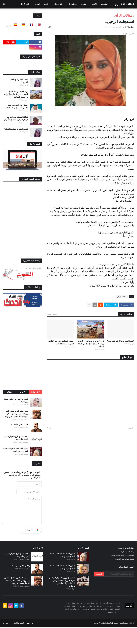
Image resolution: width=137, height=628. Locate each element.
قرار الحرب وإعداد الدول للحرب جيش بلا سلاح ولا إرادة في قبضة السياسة (91, 344)
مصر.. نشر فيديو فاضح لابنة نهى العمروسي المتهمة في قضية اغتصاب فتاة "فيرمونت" (16, 414)
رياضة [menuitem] (46, 4)
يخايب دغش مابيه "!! (20, 424)
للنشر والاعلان (18, 624)
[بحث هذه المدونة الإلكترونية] (119, 575)
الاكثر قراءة (35, 392)
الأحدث (22, 392)
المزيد (8, 25)
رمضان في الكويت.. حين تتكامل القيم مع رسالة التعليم (61, 342)
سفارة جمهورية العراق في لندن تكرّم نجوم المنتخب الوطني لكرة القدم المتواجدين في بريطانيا (62, 583)
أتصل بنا (6, 624)
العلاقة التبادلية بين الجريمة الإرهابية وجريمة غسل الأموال (16, 118)
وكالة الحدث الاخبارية (126, 549)
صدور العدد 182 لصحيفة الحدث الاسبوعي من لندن (62, 568)
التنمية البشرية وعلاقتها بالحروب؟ (120, 341)
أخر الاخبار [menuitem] (24, 4)
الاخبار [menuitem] (94, 4)
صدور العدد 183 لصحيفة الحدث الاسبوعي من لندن (15, 449)
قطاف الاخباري (124, 4)
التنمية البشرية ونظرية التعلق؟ (16, 129)
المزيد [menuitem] (37, 4)
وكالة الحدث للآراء (127, 553)
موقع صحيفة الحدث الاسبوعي (122, 556)
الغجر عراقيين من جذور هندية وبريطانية (16, 400)
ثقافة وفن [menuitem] (57, 4)
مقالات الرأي (123, 15)
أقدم (50, 428)
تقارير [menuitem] (83, 4)
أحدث (130, 428)
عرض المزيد (52, 314)
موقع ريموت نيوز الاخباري (124, 560)
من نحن (30, 624)
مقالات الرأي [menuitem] (71, 4)
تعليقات (9, 392)
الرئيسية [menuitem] (104, 4)
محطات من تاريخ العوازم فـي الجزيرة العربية (16, 437)
